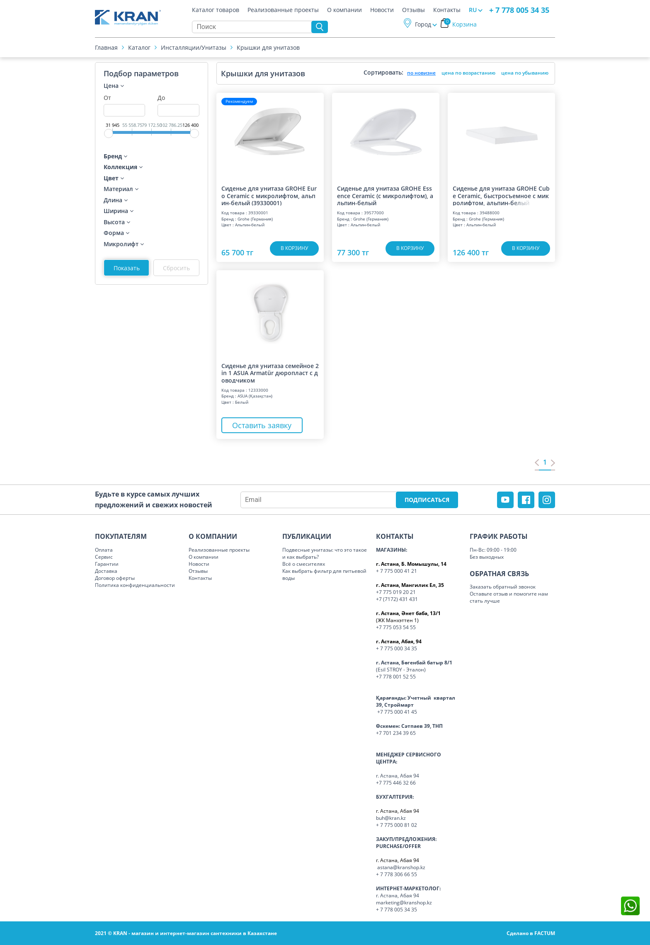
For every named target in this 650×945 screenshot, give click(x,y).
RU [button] (473, 9)
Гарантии (107, 563)
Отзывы (413, 10)
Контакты (447, 10)
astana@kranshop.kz (401, 867)
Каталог (139, 47)
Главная (106, 47)
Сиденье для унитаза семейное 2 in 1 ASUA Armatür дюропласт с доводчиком (270, 372)
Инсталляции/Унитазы (193, 47)
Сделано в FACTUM (531, 933)
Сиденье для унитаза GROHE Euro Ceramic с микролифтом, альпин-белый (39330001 (269, 195)
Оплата (104, 549)
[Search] (253, 27)
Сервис (104, 556)
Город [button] (423, 24)
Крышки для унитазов (268, 47)
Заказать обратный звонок (503, 586)
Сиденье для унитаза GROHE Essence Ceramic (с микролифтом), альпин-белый (385, 195)
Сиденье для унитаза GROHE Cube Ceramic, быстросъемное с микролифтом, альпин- (501, 195)
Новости (382, 10)
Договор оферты (115, 578)
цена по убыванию (524, 72)
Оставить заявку (262, 425)
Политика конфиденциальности (135, 585)
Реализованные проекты (283, 10)
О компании (344, 10)
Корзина (460, 24)
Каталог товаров (215, 10)
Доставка (106, 570)
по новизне (421, 72)
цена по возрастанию (468, 72)
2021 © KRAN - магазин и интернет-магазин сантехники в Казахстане (186, 933)
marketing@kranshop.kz (404, 902)
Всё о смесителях (303, 563)
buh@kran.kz (391, 817)
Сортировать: (383, 72)
